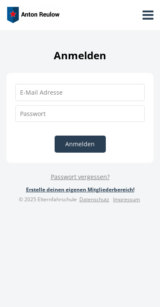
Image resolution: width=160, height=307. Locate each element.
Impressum (126, 199)
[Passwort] (80, 113)
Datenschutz (94, 199)
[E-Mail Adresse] (80, 92)
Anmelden (80, 144)
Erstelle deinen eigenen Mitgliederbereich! (80, 189)
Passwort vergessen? (80, 177)
